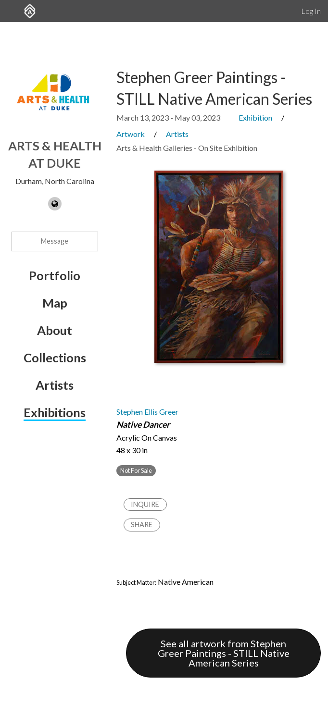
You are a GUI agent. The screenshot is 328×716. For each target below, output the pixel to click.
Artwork (130, 133)
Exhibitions (55, 412)
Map (54, 303)
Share (141, 524)
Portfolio (54, 275)
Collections (55, 357)
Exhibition (255, 117)
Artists (55, 385)
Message (54, 241)
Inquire (145, 504)
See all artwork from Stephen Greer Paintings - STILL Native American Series (224, 653)
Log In (311, 10)
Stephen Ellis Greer (147, 411)
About (54, 330)
